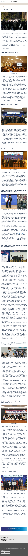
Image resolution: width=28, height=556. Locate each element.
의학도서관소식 (20, 4)
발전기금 (24, 4)
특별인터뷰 (10, 4)
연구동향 (6, 4)
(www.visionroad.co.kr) (21, 233)
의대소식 (2, 4)
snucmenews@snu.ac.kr (4, 540)
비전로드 (5, 552)
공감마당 (15, 4)
